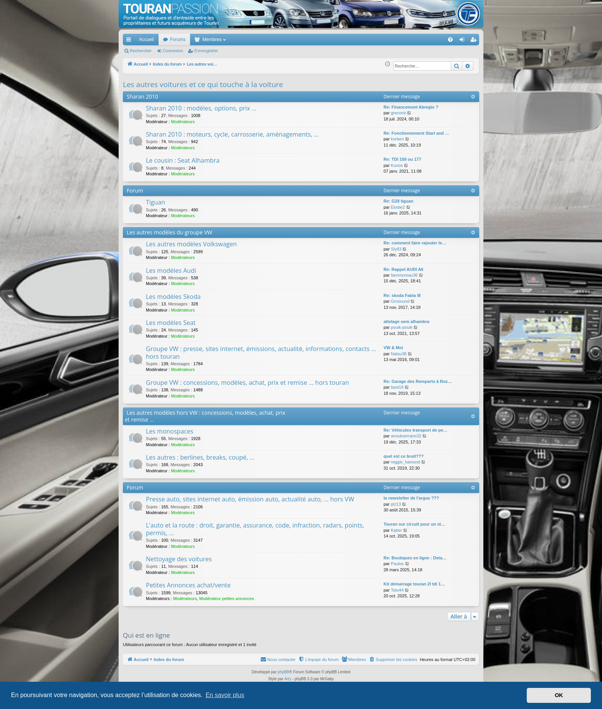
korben (397, 139)
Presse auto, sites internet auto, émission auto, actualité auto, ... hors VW (250, 499)
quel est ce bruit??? (404, 456)
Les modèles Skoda (173, 296)
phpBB (283, 672)
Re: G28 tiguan (398, 201)
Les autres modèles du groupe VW (169, 232)
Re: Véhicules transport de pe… (415, 430)
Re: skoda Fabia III (402, 295)
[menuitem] (424, 39)
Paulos (397, 563)
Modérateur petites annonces (226, 598)
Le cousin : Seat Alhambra (183, 160)
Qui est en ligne (146, 635)
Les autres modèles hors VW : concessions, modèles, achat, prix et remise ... (205, 416)
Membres (212, 39)
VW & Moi (393, 347)
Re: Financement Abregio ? (411, 107)
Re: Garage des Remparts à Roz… (418, 381)
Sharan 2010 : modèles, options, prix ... (201, 108)
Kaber (396, 530)
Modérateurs (183, 121)
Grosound (400, 301)
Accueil (146, 39)
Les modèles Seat (170, 322)
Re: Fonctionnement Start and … (416, 133)
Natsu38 (399, 353)
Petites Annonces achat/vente (188, 585)
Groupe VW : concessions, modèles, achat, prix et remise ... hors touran (247, 382)
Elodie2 (398, 207)
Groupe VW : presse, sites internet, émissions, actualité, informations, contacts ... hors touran (261, 352)
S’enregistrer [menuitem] (475, 41)
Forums (178, 39)
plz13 (396, 504)
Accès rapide (130, 41)
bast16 (397, 387)
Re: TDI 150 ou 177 (402, 159)
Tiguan (155, 202)
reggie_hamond (405, 462)
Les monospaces (170, 431)
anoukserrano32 (406, 436)
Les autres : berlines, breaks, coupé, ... (200, 457)
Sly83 (396, 249)
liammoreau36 (404, 275)
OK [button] (559, 695)
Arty (287, 679)
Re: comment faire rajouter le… (415, 243)
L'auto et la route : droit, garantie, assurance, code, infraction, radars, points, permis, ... (255, 529)
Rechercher (141, 50)
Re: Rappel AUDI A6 (403, 269)
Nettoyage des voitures (179, 559)
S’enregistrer (206, 50)
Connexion (173, 50)
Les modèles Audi (171, 270)
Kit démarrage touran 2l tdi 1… (414, 584)
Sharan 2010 (142, 96)
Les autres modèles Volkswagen (191, 244)
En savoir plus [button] (224, 695)
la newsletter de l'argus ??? (411, 498)
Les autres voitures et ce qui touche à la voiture (203, 84)
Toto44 (397, 590)
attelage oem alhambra (406, 321)
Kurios (397, 165)
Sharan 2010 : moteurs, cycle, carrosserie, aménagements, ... (232, 134)
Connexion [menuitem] (464, 41)
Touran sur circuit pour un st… (414, 524)
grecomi (398, 112)
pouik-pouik (401, 327)
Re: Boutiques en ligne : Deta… (415, 558)
